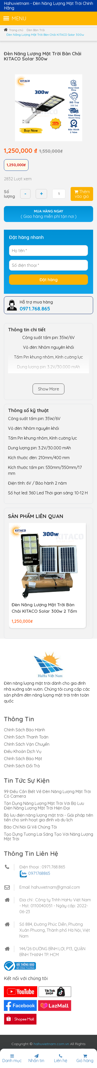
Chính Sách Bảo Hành (24, 729)
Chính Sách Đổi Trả (22, 765)
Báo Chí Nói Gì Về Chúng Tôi (30, 827)
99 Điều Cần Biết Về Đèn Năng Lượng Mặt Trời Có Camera (47, 794)
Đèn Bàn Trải (36, 30)
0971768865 (39, 873)
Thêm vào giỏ (82, 194)
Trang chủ (16, 30)
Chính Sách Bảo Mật (23, 758)
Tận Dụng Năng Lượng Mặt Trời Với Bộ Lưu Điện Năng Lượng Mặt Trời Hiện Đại (44, 806)
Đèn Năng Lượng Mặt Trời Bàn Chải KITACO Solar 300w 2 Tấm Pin (44, 611)
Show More (48, 388)
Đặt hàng (49, 279)
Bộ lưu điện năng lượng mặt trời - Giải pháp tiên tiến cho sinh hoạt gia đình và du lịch (48, 817)
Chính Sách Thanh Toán (26, 737)
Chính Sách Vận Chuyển (26, 744)
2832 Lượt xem (18, 178)
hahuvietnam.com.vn (51, 1044)
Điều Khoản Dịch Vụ (22, 751)
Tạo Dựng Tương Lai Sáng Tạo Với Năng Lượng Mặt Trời (48, 836)
